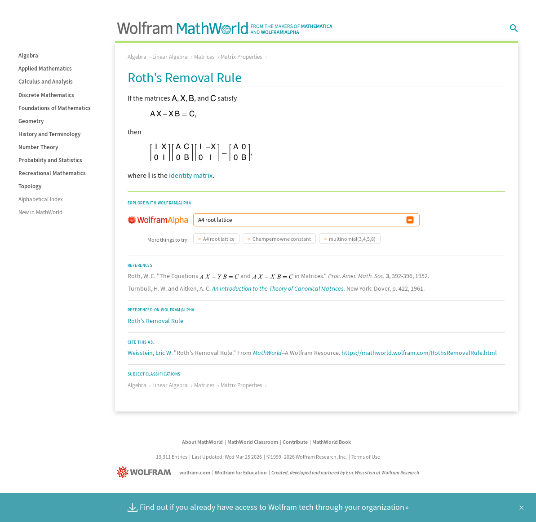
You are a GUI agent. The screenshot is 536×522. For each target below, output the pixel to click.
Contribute (295, 441)
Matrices (204, 57)
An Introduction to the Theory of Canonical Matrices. (278, 288)
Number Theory (38, 147)
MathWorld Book (331, 441)
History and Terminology (49, 134)
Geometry (31, 121)
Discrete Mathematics (46, 95)
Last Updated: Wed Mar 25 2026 (227, 456)
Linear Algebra (170, 57)
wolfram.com (194, 472)
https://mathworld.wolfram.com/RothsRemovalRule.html (419, 353)
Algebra (28, 55)
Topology (29, 186)
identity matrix (191, 175)
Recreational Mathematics (52, 173)
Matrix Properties (241, 57)
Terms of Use (365, 456)
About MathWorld (202, 441)
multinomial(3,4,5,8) (352, 238)
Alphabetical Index (40, 199)
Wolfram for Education (241, 472)
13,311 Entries (171, 456)
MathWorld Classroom (252, 441)
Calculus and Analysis (45, 81)
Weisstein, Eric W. (150, 353)
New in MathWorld (40, 212)
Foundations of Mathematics (54, 108)
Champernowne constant (281, 238)
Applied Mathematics (45, 68)
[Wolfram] (146, 472)
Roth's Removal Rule (155, 321)
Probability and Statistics (50, 160)
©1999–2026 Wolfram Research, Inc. (306, 456)
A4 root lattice (219, 238)
